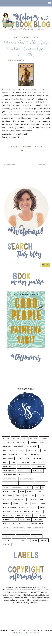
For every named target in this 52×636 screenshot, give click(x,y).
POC (35, 516)
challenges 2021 (9, 475)
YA (37, 37)
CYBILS (36, 487)
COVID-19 (27, 487)
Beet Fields (20, 99)
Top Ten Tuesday (19, 540)
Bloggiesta (24, 454)
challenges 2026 (26, 483)
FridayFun (19, 495)
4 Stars (6, 442)
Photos (29, 516)
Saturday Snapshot (20, 524)
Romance (6, 524)
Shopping (7, 528)
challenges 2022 (25, 475)
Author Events (32, 446)
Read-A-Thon (25, 520)
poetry (42, 516)
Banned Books (33, 450)
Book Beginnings (22, 458)
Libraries (43, 503)
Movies (43, 507)
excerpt (30, 491)
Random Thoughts (10, 520)
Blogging (35, 454)
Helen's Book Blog (27, 631)
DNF (42, 487)
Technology (36, 536)
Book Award (8, 458)
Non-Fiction (29, 37)
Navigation (17, 511)
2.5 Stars (15, 438)
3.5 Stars (33, 438)
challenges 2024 (26, 479)
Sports (6, 532)
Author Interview (10, 450)
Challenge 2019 (9, 471)
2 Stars (6, 438)
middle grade (32, 507)
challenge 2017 (24, 467)
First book (7, 495)
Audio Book (18, 446)
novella (39, 511)
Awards (23, 450)
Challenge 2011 (23, 462)
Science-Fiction (37, 524)
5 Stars (25, 442)
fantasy (39, 491)
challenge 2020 (24, 471)
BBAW (44, 450)
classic (6, 487)
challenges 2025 (10, 483)
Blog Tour (13, 454)
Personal (19, 516)
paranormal (8, 516)
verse (34, 540)
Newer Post (9, 165)
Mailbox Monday (9, 507)
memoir (21, 507)
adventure (7, 446)
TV (29, 540)
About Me (33, 442)
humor (15, 503)
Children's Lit (41, 483)
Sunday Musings (18, 532)
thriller (6, 540)
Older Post (42, 165)
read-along (37, 520)
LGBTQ (34, 503)
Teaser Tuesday (23, 536)
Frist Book (29, 495)
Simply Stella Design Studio (26, 633)
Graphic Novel (20, 499)
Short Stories (19, 528)
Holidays (7, 503)
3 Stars (24, 438)
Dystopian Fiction (10, 491)
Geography (41, 495)
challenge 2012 (38, 462)
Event (22, 491)
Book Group (36, 458)
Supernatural (8, 536)
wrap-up (6, 544)
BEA (4, 454)
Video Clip (43, 540)
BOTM (13, 462)
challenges (38, 471)
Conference (17, 487)
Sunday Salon (32, 532)
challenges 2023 (10, 479)
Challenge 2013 (9, 467)
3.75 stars (44, 438)
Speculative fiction (35, 528)
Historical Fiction (35, 499)
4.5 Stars (18, 37)
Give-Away (7, 499)
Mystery (6, 511)
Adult (42, 442)
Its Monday (25, 503)
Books (5, 462)
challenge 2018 (39, 467)
